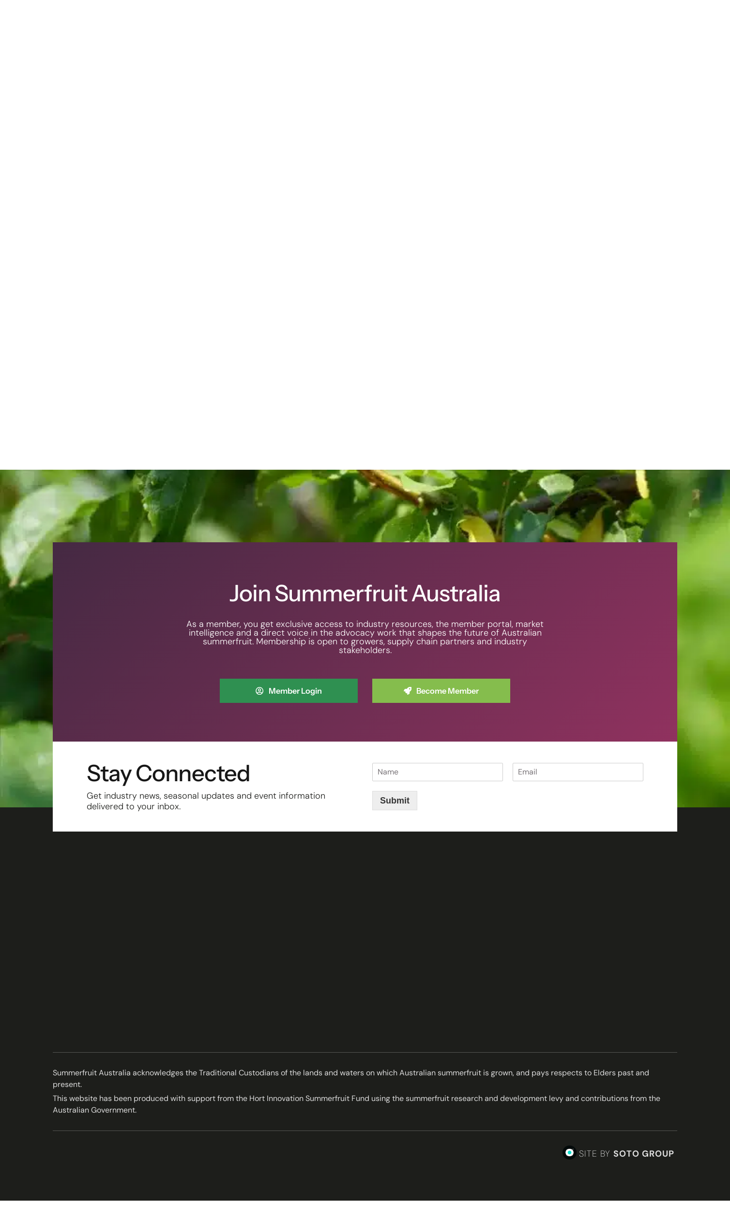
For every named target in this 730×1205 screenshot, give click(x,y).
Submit (395, 805)
